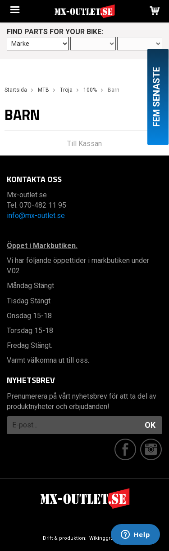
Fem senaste (156, 97)
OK (150, 425)
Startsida (16, 90)
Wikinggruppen (107, 538)
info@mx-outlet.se (36, 215)
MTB (43, 90)
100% (90, 90)
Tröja (66, 90)
